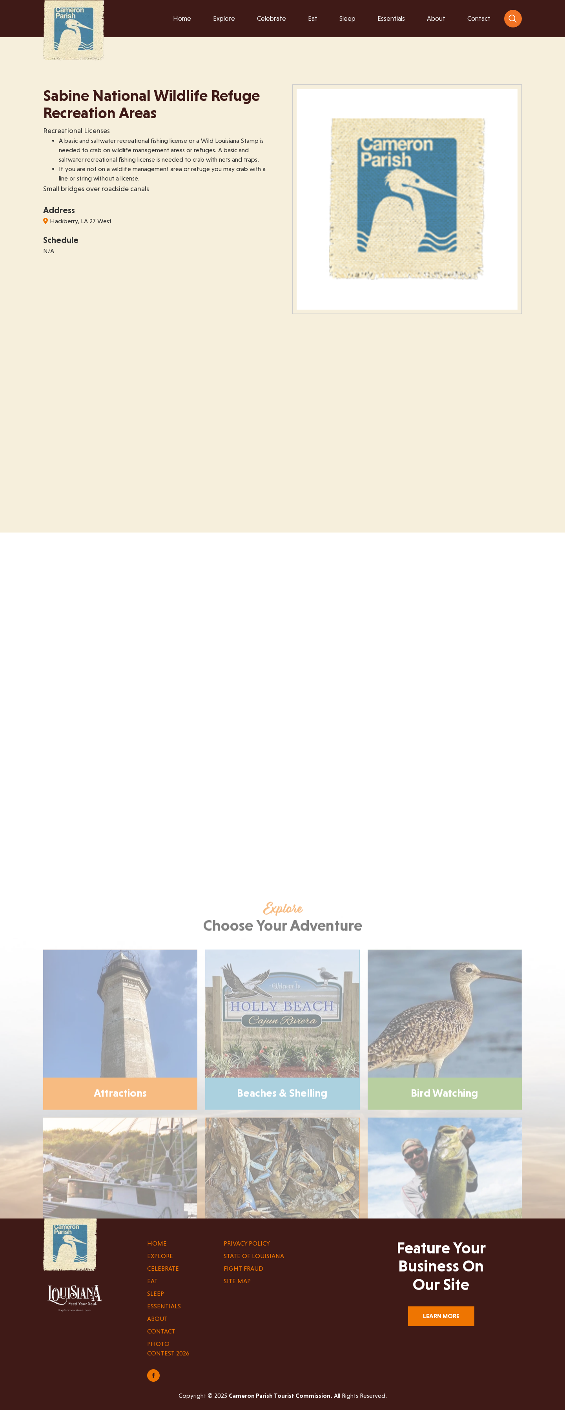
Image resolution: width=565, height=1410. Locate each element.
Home (157, 1243)
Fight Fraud (243, 1268)
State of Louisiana (254, 1256)
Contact (161, 1331)
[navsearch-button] (513, 18)
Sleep (155, 1293)
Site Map (237, 1281)
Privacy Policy (247, 1243)
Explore (160, 1256)
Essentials (164, 1306)
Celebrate (163, 1268)
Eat (152, 1281)
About (157, 1318)
